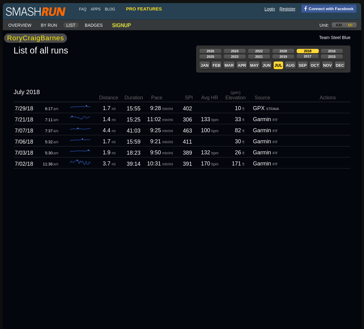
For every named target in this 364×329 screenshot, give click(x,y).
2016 (331, 51)
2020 (283, 51)
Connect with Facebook (328, 8)
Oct (315, 65)
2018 (307, 51)
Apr (242, 65)
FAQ (82, 9)
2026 (210, 51)
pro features (144, 8)
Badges (94, 25)
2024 (234, 51)
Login (269, 8)
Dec (340, 65)
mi (350, 25)
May (254, 65)
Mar (229, 65)
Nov (327, 65)
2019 (283, 56)
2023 (234, 56)
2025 (210, 56)
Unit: (324, 25)
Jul (278, 65)
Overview (19, 25)
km (339, 25)
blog (110, 9)
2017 (307, 56)
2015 (331, 56)
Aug (290, 65)
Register (287, 8)
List (71, 25)
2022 (259, 51)
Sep (303, 65)
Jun (267, 65)
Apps (96, 9)
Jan (204, 65)
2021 (259, 56)
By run (49, 25)
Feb (216, 65)
